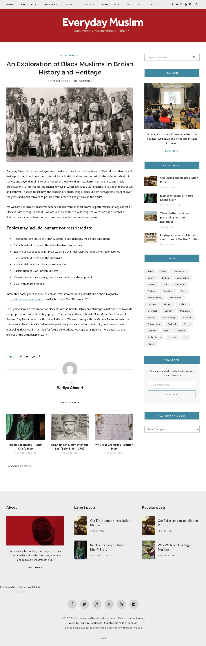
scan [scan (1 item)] (166, 330)
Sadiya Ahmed (70, 387)
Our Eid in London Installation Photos (179, 180)
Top (103, 638)
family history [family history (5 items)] (155, 297)
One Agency (137, 618)
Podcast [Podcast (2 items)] (172, 324)
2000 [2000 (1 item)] (163, 271)
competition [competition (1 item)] (183, 277)
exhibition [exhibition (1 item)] (168, 291)
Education (109, 4)
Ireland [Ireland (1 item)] (182, 304)
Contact (153, 4)
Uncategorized (70, 55)
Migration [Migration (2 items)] (185, 310)
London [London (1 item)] (168, 310)
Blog (88, 4)
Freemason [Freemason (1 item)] (175, 297)
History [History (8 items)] (168, 304)
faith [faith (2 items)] (183, 291)
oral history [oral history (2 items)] (169, 317)
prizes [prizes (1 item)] (187, 324)
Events (69, 4)
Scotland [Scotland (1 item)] (180, 330)
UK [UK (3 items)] (185, 337)
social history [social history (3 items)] (154, 337)
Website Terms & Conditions (85, 622)
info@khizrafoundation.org (26, 299)
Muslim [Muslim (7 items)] (151, 317)
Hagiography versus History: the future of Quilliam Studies (179, 237)
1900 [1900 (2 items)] (150, 271)
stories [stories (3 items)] (172, 337)
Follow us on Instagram (13, 591)
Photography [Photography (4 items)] (154, 324)
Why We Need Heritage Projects (174, 547)
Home (10, 4)
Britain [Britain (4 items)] (151, 277)
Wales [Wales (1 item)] (151, 343)
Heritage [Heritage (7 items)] (152, 304)
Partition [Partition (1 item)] (187, 317)
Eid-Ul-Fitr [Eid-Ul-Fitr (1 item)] (180, 284)
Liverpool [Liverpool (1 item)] (152, 310)
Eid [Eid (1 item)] (165, 284)
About (131, 4)
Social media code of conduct (120, 622)
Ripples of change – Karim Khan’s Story (176, 197)
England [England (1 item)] (152, 291)
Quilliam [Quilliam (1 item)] (152, 330)
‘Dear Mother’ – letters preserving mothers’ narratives (175, 217)
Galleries (50, 4)
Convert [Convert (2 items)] (152, 284)
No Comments (83, 81)
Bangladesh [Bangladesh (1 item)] (179, 271)
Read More (172, 151)
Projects (27, 4)
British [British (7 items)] (165, 277)
